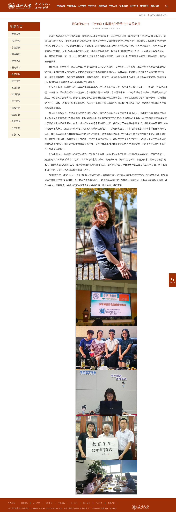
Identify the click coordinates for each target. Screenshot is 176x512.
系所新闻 (16, 87)
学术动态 (16, 61)
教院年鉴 (16, 41)
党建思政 (102, 6)
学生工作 (113, 6)
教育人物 (16, 34)
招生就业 (123, 6)
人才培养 (82, 6)
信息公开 (16, 114)
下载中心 (16, 134)
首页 (152, 15)
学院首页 (61, 6)
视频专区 (16, 108)
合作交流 (134, 6)
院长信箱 (155, 6)
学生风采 (16, 101)
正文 (166, 15)
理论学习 (16, 67)
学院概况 (71, 6)
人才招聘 (16, 128)
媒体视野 (16, 54)
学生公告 (16, 81)
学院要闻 (16, 47)
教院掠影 (159, 15)
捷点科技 (113, 508)
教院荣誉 (16, 121)
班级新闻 (16, 94)
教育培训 (144, 6)
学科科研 (92, 6)
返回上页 (172, 282)
